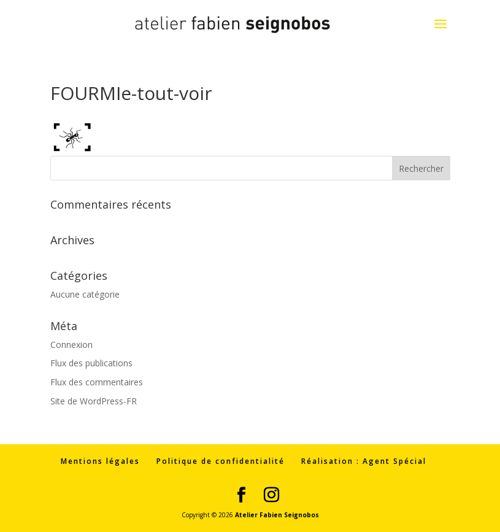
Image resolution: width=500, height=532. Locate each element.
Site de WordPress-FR (93, 401)
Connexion (71, 344)
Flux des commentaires (96, 382)
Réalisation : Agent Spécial (363, 461)
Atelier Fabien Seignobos (277, 515)
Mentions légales (100, 461)
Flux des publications (91, 363)
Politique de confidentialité (220, 461)
